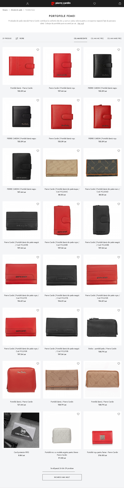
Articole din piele (16, 10)
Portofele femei (30, 10)
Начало (5, 10)
